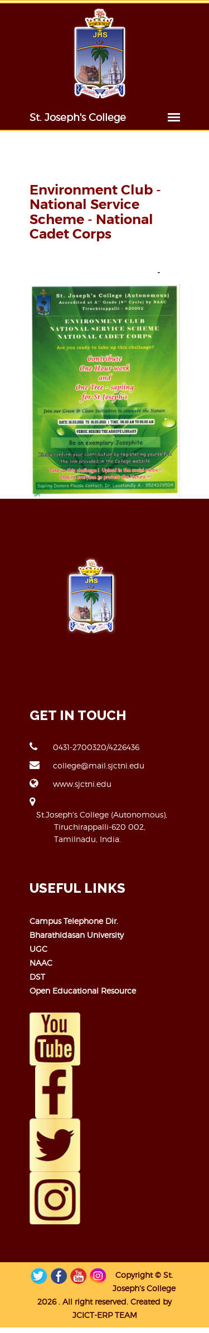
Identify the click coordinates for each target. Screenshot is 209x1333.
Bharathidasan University (77, 935)
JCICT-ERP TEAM (104, 1315)
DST (37, 976)
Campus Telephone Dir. (74, 921)
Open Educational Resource (83, 990)
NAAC (41, 962)
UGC (38, 948)
